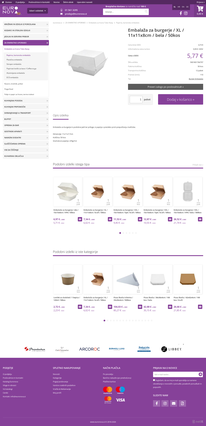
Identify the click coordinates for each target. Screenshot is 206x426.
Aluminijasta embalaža (16, 73)
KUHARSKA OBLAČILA (14, 156)
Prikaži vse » (198, 164)
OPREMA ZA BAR (11, 125)
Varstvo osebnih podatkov (64, 385)
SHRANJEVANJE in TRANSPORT (17, 113)
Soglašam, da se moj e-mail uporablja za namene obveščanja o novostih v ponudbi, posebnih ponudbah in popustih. (177, 383)
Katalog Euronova (10, 381)
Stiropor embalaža (14, 64)
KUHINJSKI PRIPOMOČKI (14, 106)
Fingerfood (8, 89)
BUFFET (7, 119)
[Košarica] (200, 10)
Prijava (201, 2)
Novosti (56, 374)
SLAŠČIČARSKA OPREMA (14, 143)
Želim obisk (68, 2)
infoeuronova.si (18, 396)
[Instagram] (185, 13)
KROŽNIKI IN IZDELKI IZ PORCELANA (20, 24)
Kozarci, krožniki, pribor (13, 84)
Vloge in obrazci (9, 385)
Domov (8, 2)
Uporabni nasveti (84, 2)
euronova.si (57, 22)
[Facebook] (181, 13)
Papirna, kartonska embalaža (18, 55)
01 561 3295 (71, 10)
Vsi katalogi (7, 389)
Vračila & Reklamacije (62, 389)
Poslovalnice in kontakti (39, 2)
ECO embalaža (12, 77)
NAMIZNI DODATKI (12, 137)
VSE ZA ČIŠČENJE (11, 150)
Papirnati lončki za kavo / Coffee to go (21, 68)
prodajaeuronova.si (76, 13)
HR (179, 7)
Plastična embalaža (14, 59)
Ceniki (5, 392)
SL (175, 7)
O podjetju (20, 2)
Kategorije (57, 378)
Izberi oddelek (37, 10)
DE (187, 7)
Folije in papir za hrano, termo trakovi (19, 94)
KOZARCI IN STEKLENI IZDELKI (17, 30)
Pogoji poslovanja (60, 381)
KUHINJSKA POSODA (13, 100)
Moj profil (57, 392)
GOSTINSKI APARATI (13, 131)
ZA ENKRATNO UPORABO (15, 42)
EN (183, 7)
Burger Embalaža (196, 79)
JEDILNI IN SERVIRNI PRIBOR (16, 36)
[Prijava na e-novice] (200, 374)
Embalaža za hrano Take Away (16, 49)
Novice (57, 2)
